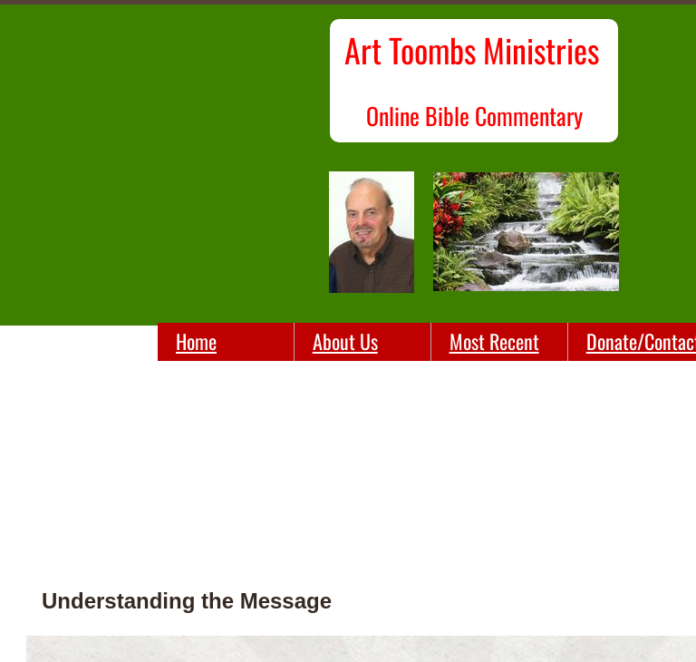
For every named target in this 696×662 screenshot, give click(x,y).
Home (196, 340)
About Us (345, 340)
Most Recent (494, 340)
